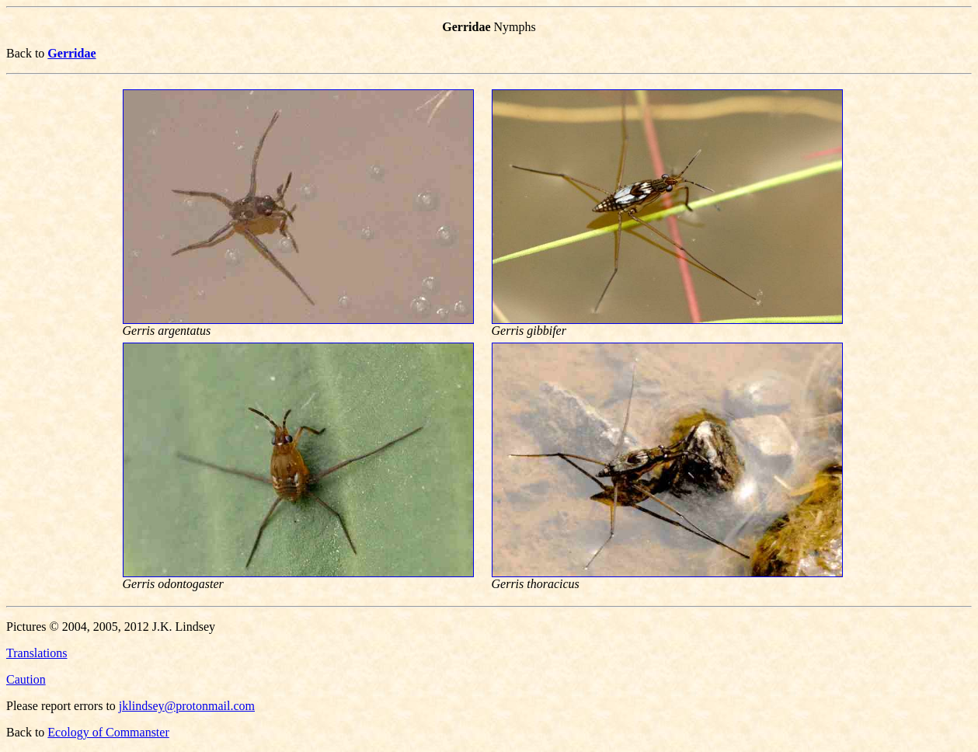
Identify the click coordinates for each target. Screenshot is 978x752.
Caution (26, 679)
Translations (37, 653)
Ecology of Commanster (108, 732)
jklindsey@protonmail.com (187, 705)
